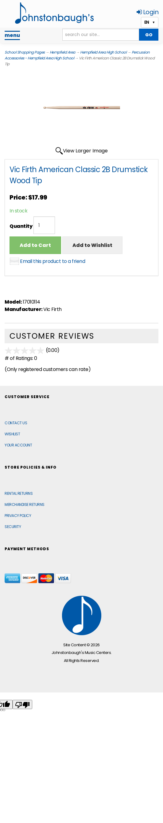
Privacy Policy (18, 515)
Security (13, 526)
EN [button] (149, 22)
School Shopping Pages (25, 52)
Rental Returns (19, 493)
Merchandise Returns (25, 504)
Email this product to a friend (52, 261)
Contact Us (16, 423)
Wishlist (12, 434)
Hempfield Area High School (103, 52)
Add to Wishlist (92, 245)
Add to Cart (35, 245)
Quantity (21, 226)
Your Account (18, 445)
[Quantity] (44, 225)
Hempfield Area (62, 52)
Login (148, 12)
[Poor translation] (22, 704)
